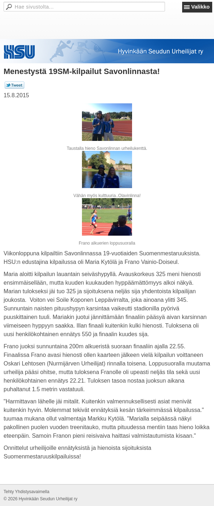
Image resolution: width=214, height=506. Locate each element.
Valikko (200, 7)
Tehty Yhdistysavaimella (26, 491)
